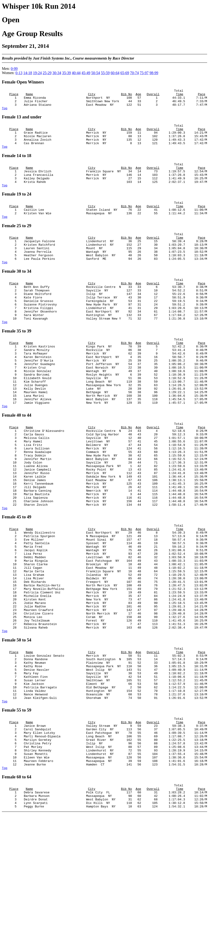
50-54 (95, 73)
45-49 (85, 73)
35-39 (66, 73)
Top (4, 112)
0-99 (14, 69)
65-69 (124, 73)
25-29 (47, 73)
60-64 (115, 73)
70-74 (134, 73)
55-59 (105, 73)
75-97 (144, 73)
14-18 (27, 73)
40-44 (76, 73)
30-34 (56, 73)
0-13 (18, 73)
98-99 (153, 73)
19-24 (37, 73)
